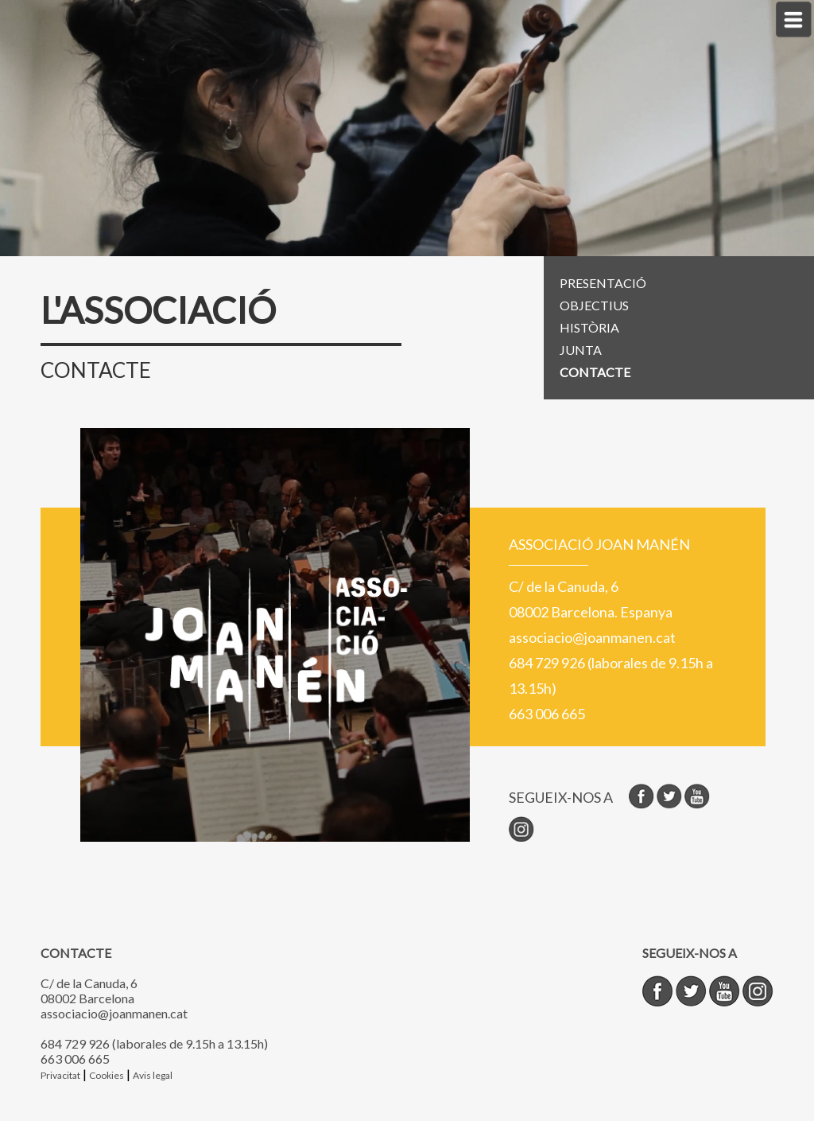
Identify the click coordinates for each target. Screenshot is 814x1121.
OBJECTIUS (594, 305)
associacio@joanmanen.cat (114, 1013)
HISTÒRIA (589, 327)
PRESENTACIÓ (603, 282)
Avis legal (152, 1075)
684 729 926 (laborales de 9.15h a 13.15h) (154, 1043)
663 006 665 (75, 1058)
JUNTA (581, 349)
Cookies (106, 1075)
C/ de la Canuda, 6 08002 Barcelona (89, 990)
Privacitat (60, 1075)
